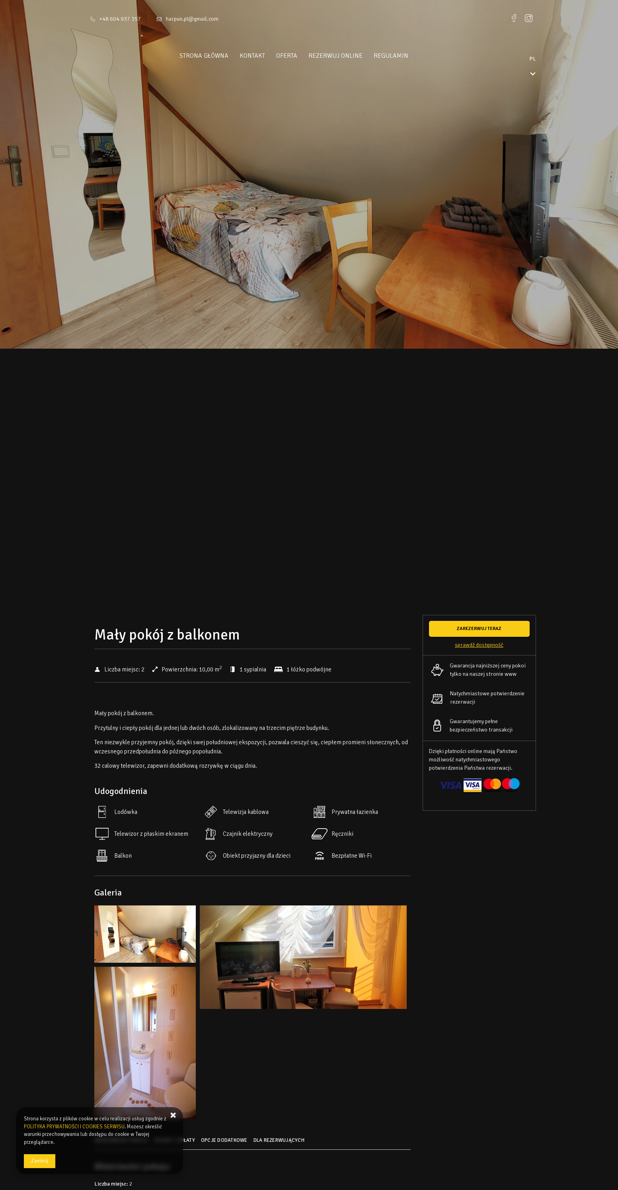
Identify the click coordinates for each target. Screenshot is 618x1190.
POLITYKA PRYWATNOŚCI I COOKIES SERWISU (74, 1127)
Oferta (301, 56)
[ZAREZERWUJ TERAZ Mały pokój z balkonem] (479, 629)
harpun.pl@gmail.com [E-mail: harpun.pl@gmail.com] (192, 19)
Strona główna (219, 56)
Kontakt (267, 56)
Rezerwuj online (351, 56)
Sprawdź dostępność (479, 645)
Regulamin (406, 56)
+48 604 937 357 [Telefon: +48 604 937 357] (120, 19)
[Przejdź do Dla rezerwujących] (279, 1143)
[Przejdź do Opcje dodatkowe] (225, 1143)
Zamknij (39, 1161)
